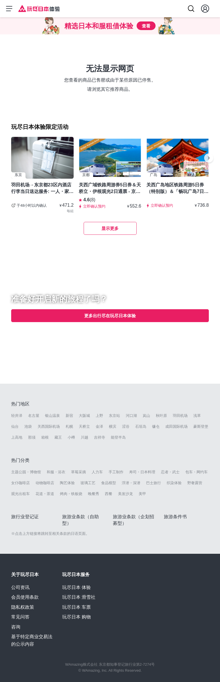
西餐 (108, 494)
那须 (32, 437)
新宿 (69, 415)
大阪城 (84, 415)
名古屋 (33, 415)
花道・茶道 (45, 494)
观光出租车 (20, 494)
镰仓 (156, 426)
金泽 (99, 426)
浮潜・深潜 (131, 483)
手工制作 (116, 472)
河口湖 (131, 415)
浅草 (197, 415)
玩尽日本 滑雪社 (78, 597)
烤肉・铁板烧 (71, 494)
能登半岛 (118, 437)
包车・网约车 (196, 472)
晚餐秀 (93, 494)
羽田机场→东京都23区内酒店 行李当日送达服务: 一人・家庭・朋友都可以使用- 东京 (41, 188)
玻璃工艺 (87, 483)
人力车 (97, 472)
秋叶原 (161, 415)
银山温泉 (52, 415)
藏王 (58, 437)
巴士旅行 (153, 483)
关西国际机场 (49, 426)
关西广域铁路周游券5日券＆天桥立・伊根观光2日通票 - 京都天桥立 (110, 188)
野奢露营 (194, 483)
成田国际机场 (176, 426)
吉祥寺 (99, 437)
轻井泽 (16, 415)
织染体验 (174, 483)
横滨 (112, 426)
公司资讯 (20, 587)
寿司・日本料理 (142, 472)
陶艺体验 (67, 483)
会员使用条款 (25, 597)
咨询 (15, 626)
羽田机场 (180, 415)
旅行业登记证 (25, 516)
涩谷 (125, 426)
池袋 (28, 426)
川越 (84, 437)
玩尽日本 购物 (76, 616)
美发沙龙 (125, 494)
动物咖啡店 (45, 483)
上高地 (16, 437)
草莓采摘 (78, 472)
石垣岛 (140, 426)
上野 (99, 415)
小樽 (71, 437)
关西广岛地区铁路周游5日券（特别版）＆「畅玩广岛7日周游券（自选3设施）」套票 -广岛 (177, 188)
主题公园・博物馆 (26, 472)
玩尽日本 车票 (76, 607)
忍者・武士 (170, 472)
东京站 (114, 415)
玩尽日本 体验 (76, 587)
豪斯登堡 (200, 426)
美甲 (142, 494)
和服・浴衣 (56, 472)
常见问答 (20, 616)
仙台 (15, 426)
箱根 (45, 437)
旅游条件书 (175, 516)
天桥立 (84, 426)
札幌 (69, 426)
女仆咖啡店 (20, 483)
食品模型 (108, 483)
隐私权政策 (22, 607)
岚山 (146, 415)
